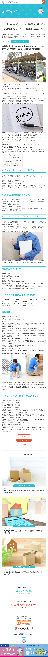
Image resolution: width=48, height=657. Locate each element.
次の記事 (24, 444)
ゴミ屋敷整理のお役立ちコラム (35, 24)
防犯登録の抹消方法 (7, 161)
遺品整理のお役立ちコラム (35, 29)
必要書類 (5, 164)
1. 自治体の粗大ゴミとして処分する (11, 157)
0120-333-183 (25, 590)
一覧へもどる (24, 440)
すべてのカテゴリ (13, 24)
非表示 (13, 155)
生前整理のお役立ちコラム (12, 29)
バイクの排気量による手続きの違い (11, 163)
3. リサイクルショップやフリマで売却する (12, 160)
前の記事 (24, 436)
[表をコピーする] (45, 300)
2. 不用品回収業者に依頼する (9, 158)
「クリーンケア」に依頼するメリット (11, 165)
